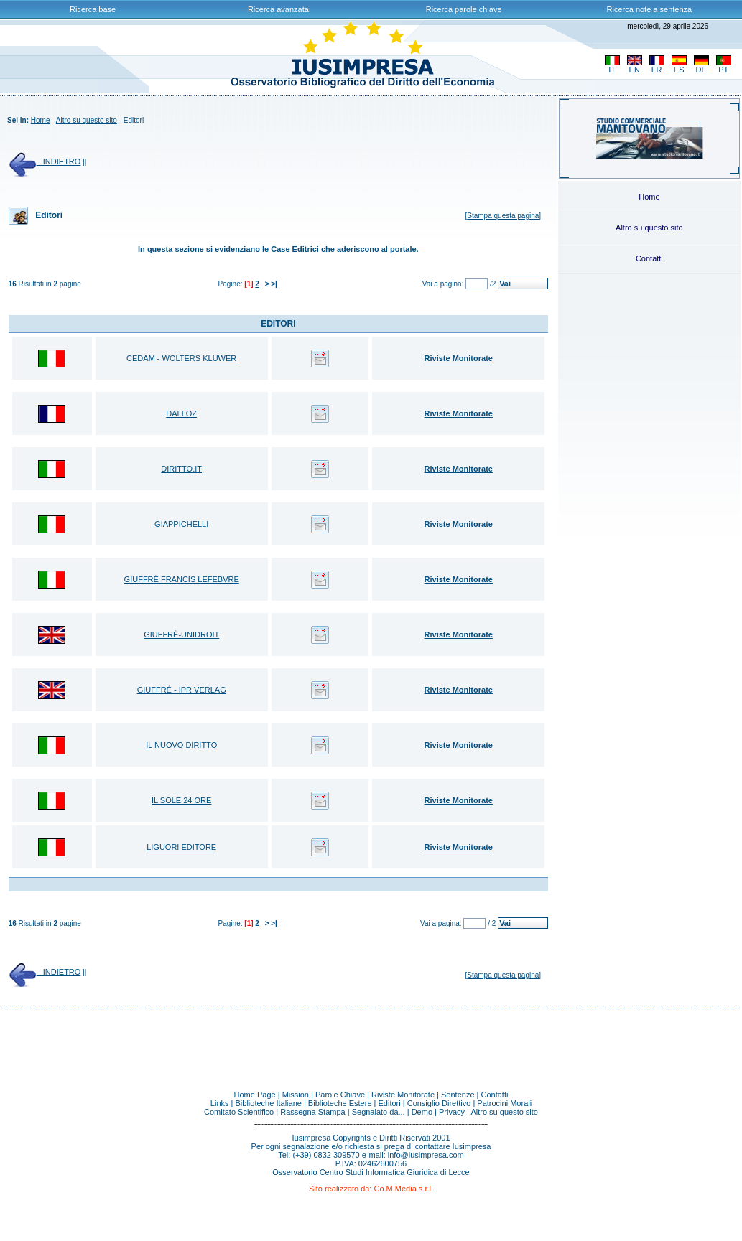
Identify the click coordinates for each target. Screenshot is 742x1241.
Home (40, 120)
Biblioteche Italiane (269, 1103)
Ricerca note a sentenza (649, 9)
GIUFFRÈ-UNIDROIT (181, 634)
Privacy (452, 1111)
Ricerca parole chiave (464, 9)
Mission (295, 1094)
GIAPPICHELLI (181, 524)
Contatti (649, 258)
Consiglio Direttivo (439, 1103)
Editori (390, 1103)
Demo (422, 1111)
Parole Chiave (340, 1094)
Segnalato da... (378, 1111)
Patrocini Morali (504, 1103)
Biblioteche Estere (340, 1103)
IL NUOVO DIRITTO (181, 745)
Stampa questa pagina (503, 216)
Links (219, 1103)
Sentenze (457, 1094)
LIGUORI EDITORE (181, 847)
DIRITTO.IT (181, 468)
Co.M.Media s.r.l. (403, 1188)
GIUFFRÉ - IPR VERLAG (181, 689)
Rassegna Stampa (313, 1111)
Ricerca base (93, 9)
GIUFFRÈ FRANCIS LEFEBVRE (181, 579)
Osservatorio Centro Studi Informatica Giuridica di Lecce (371, 1172)
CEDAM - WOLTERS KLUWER (181, 358)
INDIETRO (45, 161)
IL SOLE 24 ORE (181, 800)
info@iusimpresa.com (426, 1155)
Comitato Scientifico (239, 1111)
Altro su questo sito (86, 120)
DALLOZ (181, 413)
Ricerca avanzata (278, 9)
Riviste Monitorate (403, 1094)
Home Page (255, 1094)
